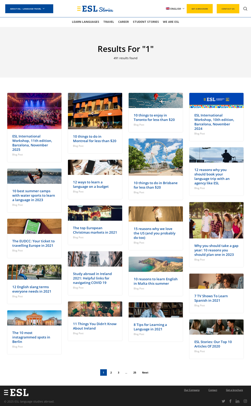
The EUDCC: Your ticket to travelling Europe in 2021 (33, 243)
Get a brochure (234, 389)
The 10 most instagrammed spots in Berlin (31, 337)
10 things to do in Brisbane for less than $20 (156, 185)
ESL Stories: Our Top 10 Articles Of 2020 (213, 343)
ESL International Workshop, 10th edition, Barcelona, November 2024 (214, 122)
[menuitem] (175, 9)
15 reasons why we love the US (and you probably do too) (154, 233)
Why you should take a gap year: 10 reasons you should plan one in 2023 (216, 250)
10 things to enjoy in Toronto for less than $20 (154, 117)
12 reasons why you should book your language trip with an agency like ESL (212, 176)
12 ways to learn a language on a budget (91, 184)
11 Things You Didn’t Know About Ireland (95, 325)
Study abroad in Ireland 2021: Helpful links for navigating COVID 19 (92, 278)
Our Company (192, 389)
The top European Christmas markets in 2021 (95, 230)
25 (134, 371)
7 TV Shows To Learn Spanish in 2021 (211, 298)
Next (145, 371)
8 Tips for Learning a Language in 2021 (150, 326)
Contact (212, 389)
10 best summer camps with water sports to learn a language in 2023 (33, 195)
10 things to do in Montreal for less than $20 (94, 138)
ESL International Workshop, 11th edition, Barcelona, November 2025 (32, 143)
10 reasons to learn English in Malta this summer (156, 281)
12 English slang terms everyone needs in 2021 (31, 289)
